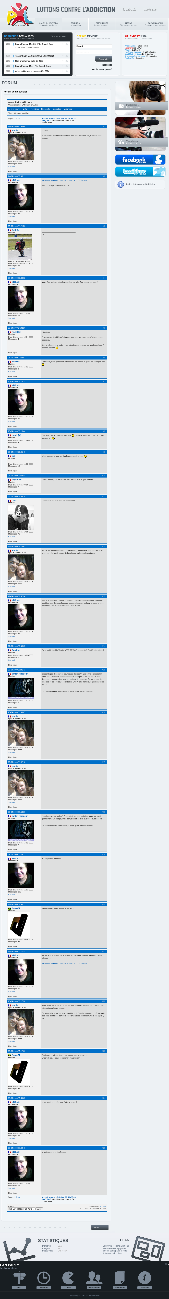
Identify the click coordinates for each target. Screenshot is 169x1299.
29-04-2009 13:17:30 (16, 1001)
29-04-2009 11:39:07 (16, 712)
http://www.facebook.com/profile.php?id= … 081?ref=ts (64, 180)
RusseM (16, 908)
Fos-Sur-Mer (129, 58)
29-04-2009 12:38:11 (16, 904)
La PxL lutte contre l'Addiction (140, 184)
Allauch (127, 50)
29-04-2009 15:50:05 (16, 1098)
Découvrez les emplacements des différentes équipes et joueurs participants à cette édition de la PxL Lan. (116, 1249)
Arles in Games (130, 46)
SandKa (15, 362)
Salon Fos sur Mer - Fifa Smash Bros (33, 66)
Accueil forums (14, 109)
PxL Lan (81, 1295)
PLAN (124, 1240)
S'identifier (68, 109)
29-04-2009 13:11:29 (16, 951)
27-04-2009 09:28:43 (16, 546)
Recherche (45, 109)
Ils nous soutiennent (102, 24)
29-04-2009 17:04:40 (16, 1148)
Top (166, 1264)
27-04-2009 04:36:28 (16, 496)
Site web (11, 167)
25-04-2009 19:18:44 (16, 431)
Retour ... (97, 1227)
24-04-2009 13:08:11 (16, 176)
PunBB (103, 1206)
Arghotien (16, 480)
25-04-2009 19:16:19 (16, 381)
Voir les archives (59, 36)
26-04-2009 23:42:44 (16, 476)
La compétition (75, 24)
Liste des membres (31, 109)
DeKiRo (15, 230)
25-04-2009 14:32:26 (16, 328)
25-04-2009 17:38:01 (16, 358)
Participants (94, 1287)
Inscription (107, 65)
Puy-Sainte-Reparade (133, 52)
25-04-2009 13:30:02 (16, 278)
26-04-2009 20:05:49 (16, 452)
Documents (119, 1287)
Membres (46, 1246)
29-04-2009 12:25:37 (16, 854)
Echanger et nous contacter (155, 24)
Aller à (25, 1207)
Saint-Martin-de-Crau (133, 54)
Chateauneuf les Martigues (135, 56)
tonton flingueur (20, 674)
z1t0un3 (15, 180)
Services (144, 1287)
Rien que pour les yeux (128, 24)
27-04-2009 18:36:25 (16, 646)
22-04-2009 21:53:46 (16, 126)
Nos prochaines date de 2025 (29, 61)
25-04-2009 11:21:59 (16, 226)
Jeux (68, 1287)
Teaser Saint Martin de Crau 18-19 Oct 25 (34, 56)
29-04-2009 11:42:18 (16, 762)
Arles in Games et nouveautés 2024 (32, 71)
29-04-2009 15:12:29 (16, 1051)
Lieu (19, 1287)
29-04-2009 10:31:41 (16, 670)
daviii (14, 500)
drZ (13, 456)
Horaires (44, 1287)
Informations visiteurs (48, 24)
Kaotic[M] (16, 332)
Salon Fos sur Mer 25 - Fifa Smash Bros (34, 44)
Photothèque (132, 105)
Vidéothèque (132, 141)
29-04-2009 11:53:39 (16, 812)
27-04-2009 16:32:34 (16, 596)
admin (15, 130)
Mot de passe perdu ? (102, 69)
